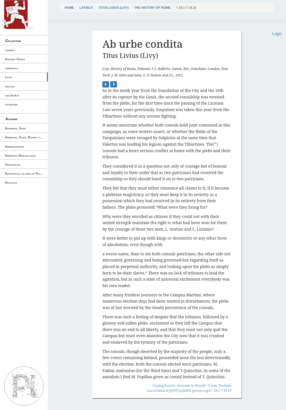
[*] (215, 144)
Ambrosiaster (14, 146)
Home (69, 7)
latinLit (86, 7)
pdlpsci (10, 86)
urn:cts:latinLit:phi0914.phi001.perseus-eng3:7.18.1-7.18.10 (189, 390)
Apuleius (11, 182)
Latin (8, 77)
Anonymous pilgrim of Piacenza (26, 173)
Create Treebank (219, 385)
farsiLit (10, 50)
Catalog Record (164, 385)
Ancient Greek (15, 59)
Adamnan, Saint (15, 128)
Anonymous (13, 164)
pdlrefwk (11, 104)
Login (277, 33)
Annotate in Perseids (191, 385)
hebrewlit (12, 68)
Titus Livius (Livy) (114, 7)
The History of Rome (152, 7)
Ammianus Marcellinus (20, 155)
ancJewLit (12, 95)
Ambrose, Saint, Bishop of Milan (26, 137)
